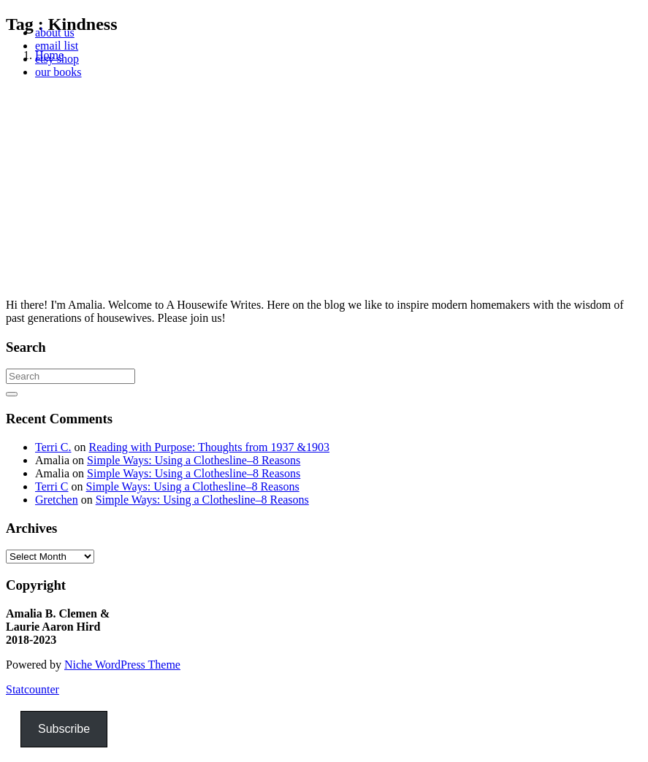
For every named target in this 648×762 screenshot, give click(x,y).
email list (56, 45)
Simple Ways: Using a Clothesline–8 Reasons (193, 460)
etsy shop (57, 59)
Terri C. (53, 447)
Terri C (52, 486)
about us (55, 32)
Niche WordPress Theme (122, 664)
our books (58, 72)
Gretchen (56, 499)
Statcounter (32, 689)
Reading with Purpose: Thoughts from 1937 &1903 (209, 447)
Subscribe (64, 729)
